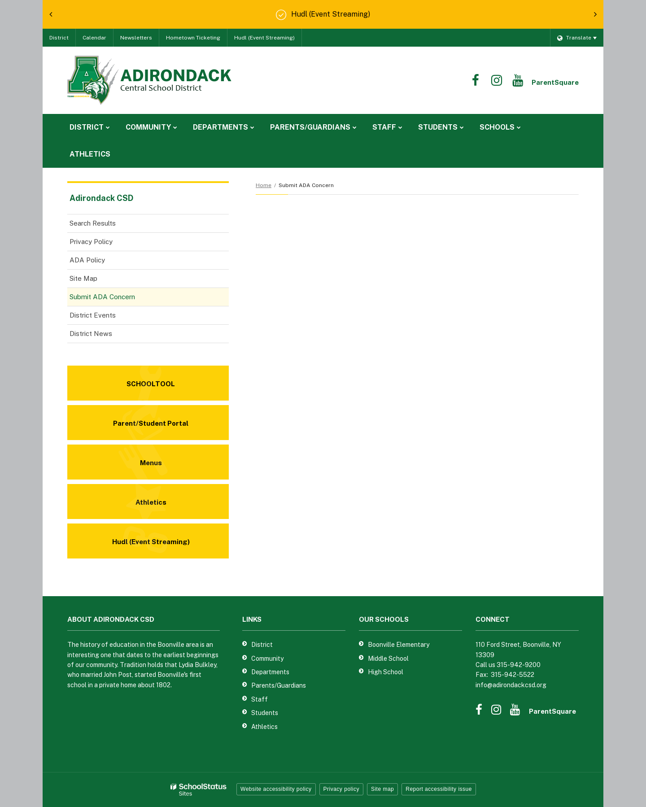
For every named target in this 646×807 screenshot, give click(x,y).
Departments (270, 672)
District (59, 38)
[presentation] (51, 14)
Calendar (94, 38)
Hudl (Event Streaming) (264, 38)
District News (91, 333)
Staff (259, 699)
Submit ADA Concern (102, 297)
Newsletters (136, 38)
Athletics (264, 726)
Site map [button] (382, 789)
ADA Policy (87, 260)
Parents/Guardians (278, 685)
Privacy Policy (91, 241)
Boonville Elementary (398, 644)
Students (264, 712)
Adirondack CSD (101, 198)
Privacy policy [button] (341, 789)
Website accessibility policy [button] (276, 789)
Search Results (93, 223)
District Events (93, 315)
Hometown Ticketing (193, 38)
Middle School (388, 658)
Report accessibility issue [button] (439, 789)
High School (385, 672)
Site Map (83, 278)
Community (267, 658)
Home (263, 185)
